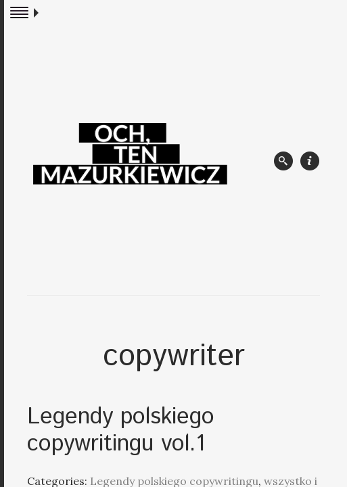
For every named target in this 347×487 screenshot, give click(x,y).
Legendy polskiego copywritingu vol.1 (120, 430)
